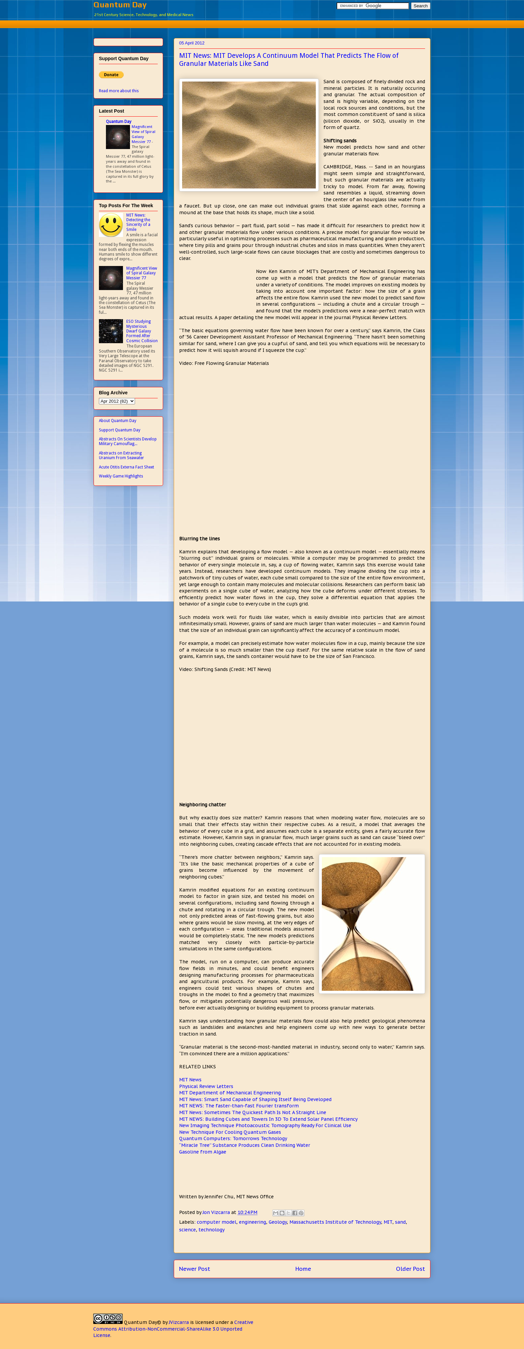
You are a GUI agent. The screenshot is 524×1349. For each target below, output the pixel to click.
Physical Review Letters (206, 1086)
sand (400, 1222)
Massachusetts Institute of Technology (335, 1222)
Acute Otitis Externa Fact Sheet (126, 467)
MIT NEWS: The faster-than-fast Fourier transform (239, 1106)
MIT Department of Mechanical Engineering (230, 1093)
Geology (278, 1222)
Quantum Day (120, 4)
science (187, 1230)
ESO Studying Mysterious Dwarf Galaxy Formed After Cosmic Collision (142, 331)
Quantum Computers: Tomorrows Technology (233, 1138)
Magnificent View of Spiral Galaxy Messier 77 (143, 134)
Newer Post (194, 1268)
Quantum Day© (142, 1322)
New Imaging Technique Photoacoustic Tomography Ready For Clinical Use (265, 1125)
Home (303, 1268)
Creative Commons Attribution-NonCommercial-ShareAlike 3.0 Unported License (173, 1328)
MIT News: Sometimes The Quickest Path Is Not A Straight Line (252, 1112)
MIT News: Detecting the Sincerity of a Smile (138, 222)
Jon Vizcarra (217, 1212)
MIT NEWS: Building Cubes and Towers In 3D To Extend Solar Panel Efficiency (268, 1119)
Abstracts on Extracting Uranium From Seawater (121, 455)
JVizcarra (179, 1322)
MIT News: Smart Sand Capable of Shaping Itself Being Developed (255, 1099)
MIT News (190, 1080)
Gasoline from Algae (202, 1152)
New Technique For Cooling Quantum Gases (230, 1132)
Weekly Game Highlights (121, 476)
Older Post (410, 1268)
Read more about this (119, 91)
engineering (252, 1222)
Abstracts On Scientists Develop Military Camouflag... (128, 441)
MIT (388, 1222)
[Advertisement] (262, 23)
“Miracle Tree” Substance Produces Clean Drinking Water (244, 1145)
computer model (216, 1222)
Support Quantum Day (119, 430)
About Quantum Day (117, 420)
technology (212, 1230)
